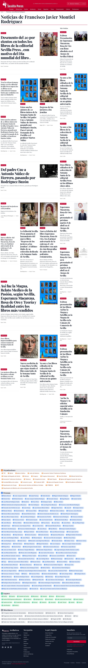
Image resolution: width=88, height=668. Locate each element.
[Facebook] (2, 647)
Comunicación (60, 9)
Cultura (68, 9)
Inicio (2, 12)
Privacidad (66, 662)
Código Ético (48, 635)
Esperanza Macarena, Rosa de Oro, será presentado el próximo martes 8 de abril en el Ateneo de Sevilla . (66, 219)
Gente (39, 9)
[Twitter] (5, 647)
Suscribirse (76, 641)
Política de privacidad (77, 646)
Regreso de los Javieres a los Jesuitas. (9, 207)
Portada (11, 9)
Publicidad (69, 649)
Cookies (72, 662)
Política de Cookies (50, 639)
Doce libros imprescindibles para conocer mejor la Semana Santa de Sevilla (9, 342)
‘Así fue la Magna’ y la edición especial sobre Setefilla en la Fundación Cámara (66, 406)
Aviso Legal (48, 643)
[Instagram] (8, 647)
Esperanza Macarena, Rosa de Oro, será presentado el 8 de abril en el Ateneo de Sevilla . (66, 440)
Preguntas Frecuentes (72, 651)
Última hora (19, 9)
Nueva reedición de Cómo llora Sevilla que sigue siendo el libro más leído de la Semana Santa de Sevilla (29, 369)
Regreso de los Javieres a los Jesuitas (46, 110)
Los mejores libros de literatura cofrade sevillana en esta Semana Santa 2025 (9, 375)
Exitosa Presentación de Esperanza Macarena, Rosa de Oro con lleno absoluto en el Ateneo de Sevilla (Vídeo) (66, 46)
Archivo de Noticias (28, 654)
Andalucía (32, 9)
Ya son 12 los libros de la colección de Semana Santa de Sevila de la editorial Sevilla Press (66, 136)
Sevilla (26, 9)
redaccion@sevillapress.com (18, 663)
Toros (52, 9)
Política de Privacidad (50, 637)
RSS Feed (26, 656)
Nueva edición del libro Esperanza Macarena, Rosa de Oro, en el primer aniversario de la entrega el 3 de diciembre (8, 243)
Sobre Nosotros (49, 633)
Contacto (47, 645)
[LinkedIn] (11, 647)
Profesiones (75, 9)
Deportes (46, 9)
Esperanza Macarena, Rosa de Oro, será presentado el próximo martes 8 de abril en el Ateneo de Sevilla (66, 264)
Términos (78, 662)
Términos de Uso (49, 641)
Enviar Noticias (70, 653)
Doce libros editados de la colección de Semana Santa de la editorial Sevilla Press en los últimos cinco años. (66, 175)
